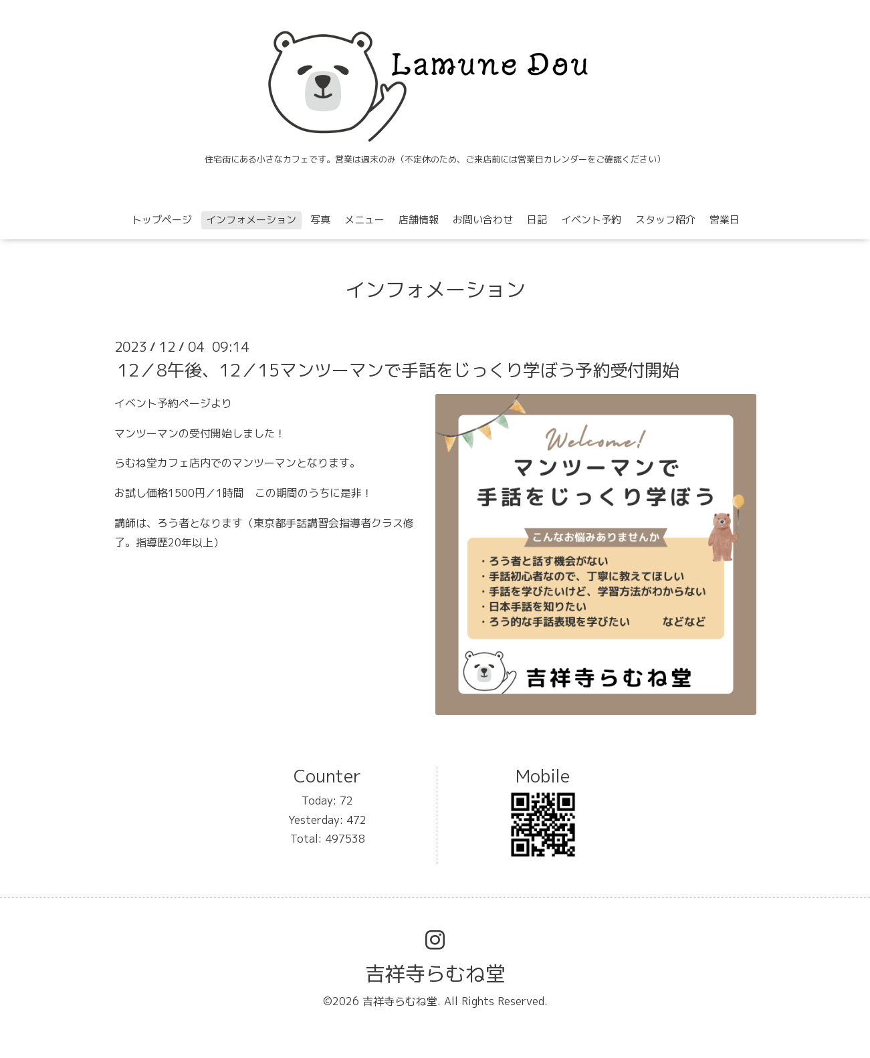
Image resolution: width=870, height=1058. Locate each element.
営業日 (725, 220)
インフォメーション (251, 220)
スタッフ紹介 (665, 220)
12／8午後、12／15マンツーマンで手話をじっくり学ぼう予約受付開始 (398, 370)
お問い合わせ (483, 220)
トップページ (162, 220)
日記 (537, 220)
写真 (320, 220)
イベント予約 (591, 220)
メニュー (364, 220)
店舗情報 (419, 220)
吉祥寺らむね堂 (435, 974)
